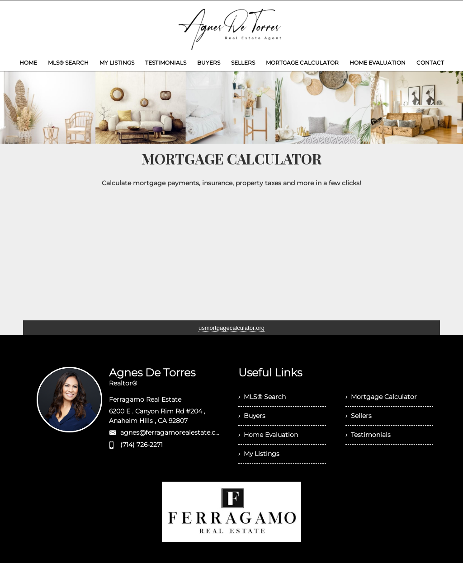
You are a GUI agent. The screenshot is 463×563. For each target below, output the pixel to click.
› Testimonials (368, 435)
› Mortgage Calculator (381, 397)
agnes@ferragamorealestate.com (173, 432)
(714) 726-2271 (141, 445)
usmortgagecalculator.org (231, 327)
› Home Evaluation (268, 435)
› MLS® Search (262, 397)
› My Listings (258, 454)
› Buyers (251, 416)
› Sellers (358, 416)
